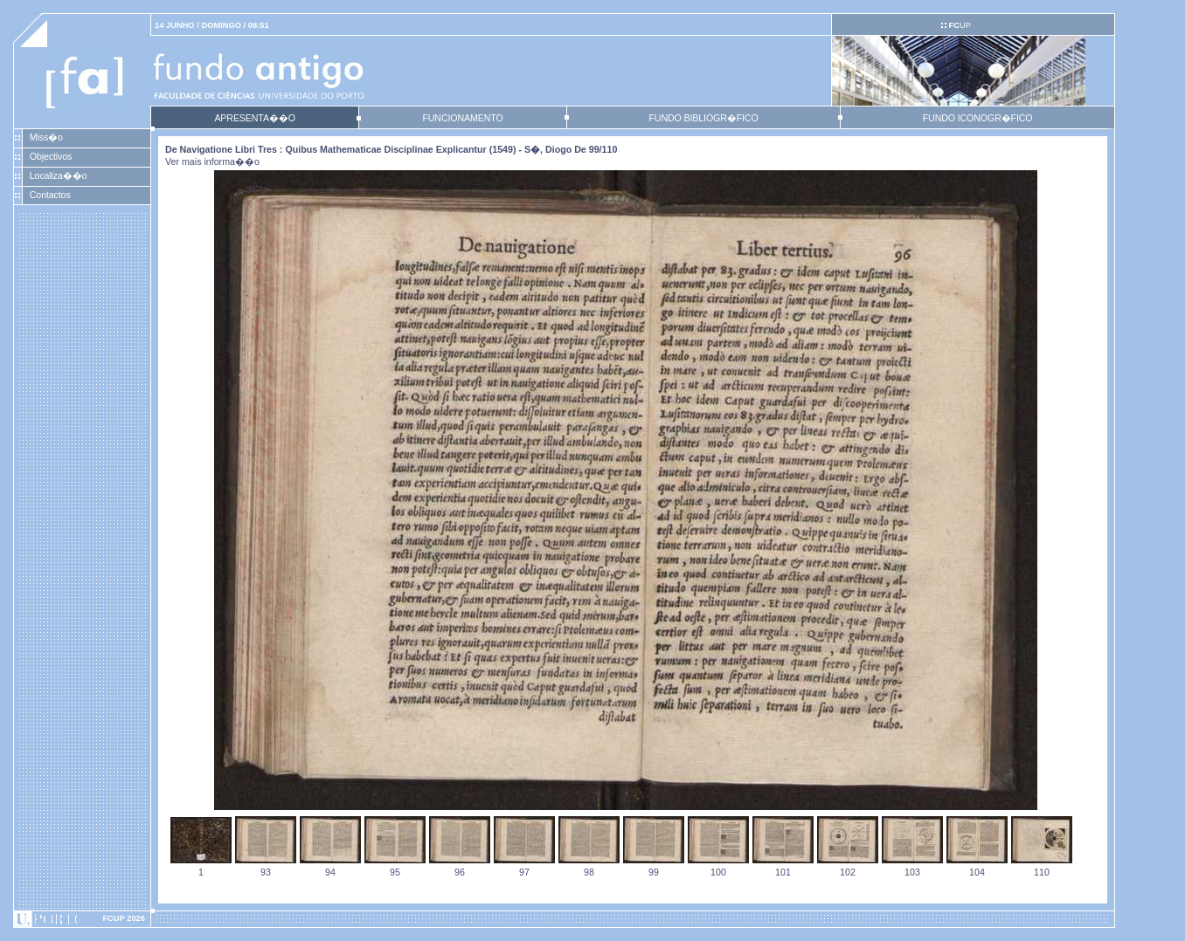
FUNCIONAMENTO (462, 118)
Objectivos (51, 156)
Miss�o (46, 137)
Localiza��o (58, 175)
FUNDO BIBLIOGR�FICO (703, 118)
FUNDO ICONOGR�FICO (978, 118)
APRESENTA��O (254, 118)
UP (959, 25)
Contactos (50, 194)
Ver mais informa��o (212, 161)
